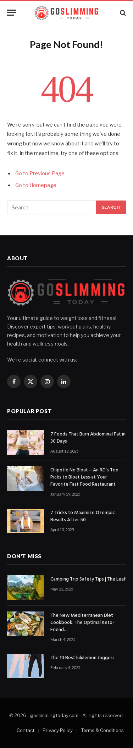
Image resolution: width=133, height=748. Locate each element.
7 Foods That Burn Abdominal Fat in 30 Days (88, 437)
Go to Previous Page (40, 173)
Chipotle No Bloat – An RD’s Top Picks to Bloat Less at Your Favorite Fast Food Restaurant (84, 477)
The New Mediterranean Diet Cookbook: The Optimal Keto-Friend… (82, 622)
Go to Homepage (35, 185)
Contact (25, 730)
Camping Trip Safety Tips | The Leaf (88, 579)
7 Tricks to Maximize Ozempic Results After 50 (82, 516)
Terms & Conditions (102, 730)
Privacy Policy (58, 730)
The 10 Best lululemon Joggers (82, 658)
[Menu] (11, 13)
